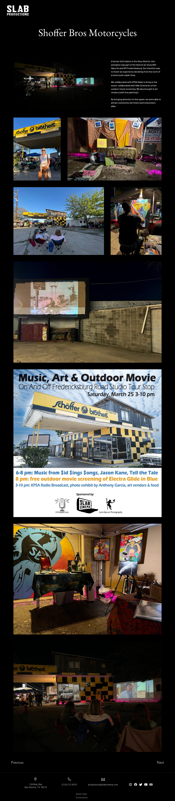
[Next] (155, 762)
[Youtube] (146, 784)
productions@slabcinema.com (103, 784)
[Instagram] (130, 784)
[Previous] (21, 762)
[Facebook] (135, 784)
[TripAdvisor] (151, 784)
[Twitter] (141, 784)
